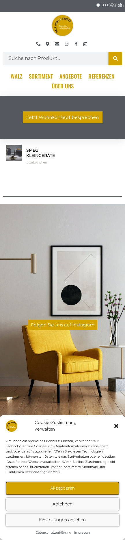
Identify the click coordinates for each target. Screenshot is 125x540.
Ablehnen (62, 508)
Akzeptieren (62, 492)
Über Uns (63, 86)
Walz (16, 76)
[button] (116, 430)
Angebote (70, 76)
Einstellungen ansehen (62, 524)
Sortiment (41, 76)
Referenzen (101, 76)
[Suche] (115, 58)
